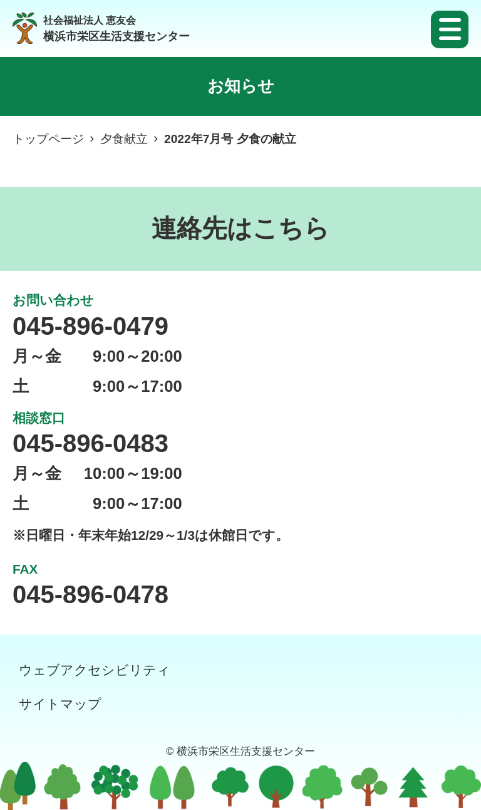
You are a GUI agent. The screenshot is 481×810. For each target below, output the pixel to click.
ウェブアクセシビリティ (94, 670)
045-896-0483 (90, 443)
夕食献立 (124, 138)
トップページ (48, 138)
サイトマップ (60, 704)
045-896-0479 (90, 326)
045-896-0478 (90, 594)
